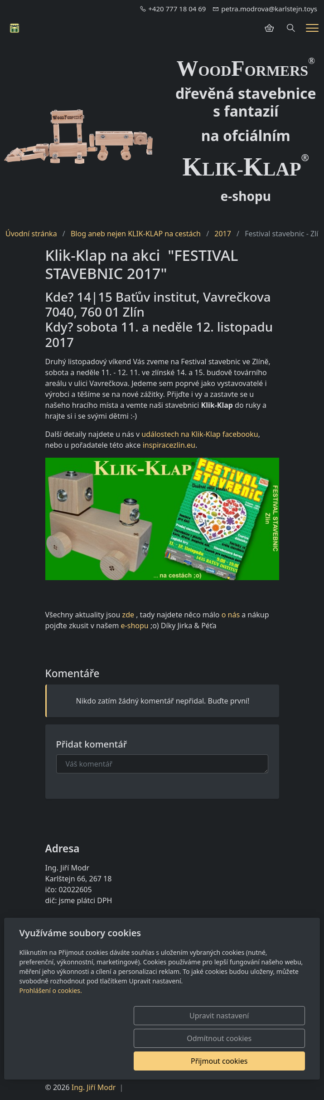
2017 (222, 234)
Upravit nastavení (80, 1061)
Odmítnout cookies (170, 1061)
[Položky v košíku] (269, 28)
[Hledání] (291, 28)
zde (128, 615)
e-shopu (135, 626)
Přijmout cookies (261, 1061)
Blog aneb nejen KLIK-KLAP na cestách (136, 234)
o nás (231, 615)
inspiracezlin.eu (169, 445)
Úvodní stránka (31, 234)
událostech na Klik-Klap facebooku (199, 434)
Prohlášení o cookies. (50, 1036)
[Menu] (312, 28)
